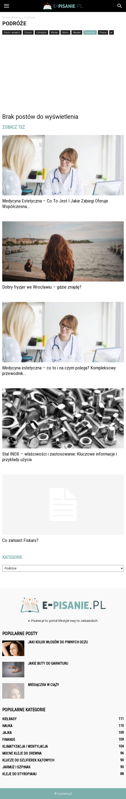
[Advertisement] (63, 68)
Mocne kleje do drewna (22, 753)
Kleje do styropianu (19, 774)
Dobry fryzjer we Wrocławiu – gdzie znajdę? (41, 287)
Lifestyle (41, 32)
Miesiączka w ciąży (43, 685)
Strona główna (11, 17)
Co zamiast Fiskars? (20, 540)
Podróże (90, 32)
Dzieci (28, 32)
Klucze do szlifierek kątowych (28, 760)
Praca (103, 32)
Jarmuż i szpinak (16, 767)
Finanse (8, 740)
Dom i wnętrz (12, 32)
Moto (65, 32)
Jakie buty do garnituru (48, 663)
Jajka (7, 733)
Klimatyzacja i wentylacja (25, 746)
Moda (54, 32)
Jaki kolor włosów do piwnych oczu (58, 642)
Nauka (76, 32)
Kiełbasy (9, 719)
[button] (120, 6)
